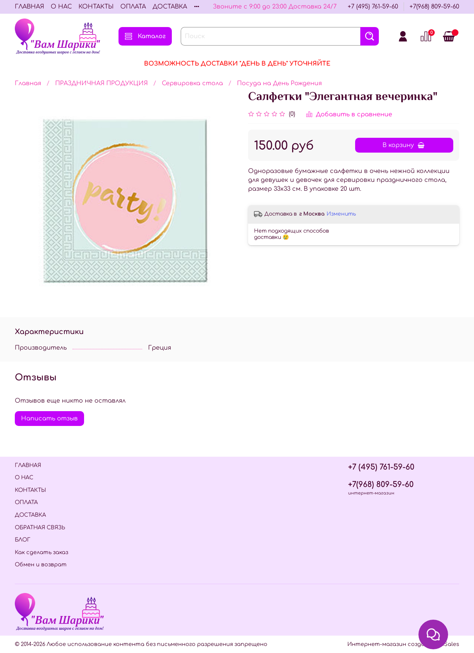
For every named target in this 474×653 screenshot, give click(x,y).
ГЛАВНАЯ (29, 6)
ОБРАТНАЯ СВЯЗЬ (40, 527)
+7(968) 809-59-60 (434, 6)
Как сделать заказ (41, 552)
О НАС (61, 6)
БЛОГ (22, 540)
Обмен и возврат (41, 564)
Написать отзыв (49, 418)
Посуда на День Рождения (279, 83)
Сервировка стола (192, 83)
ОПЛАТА (133, 6)
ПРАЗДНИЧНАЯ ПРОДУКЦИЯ (101, 83)
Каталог (145, 36)
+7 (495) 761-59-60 (373, 6)
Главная (28, 83)
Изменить (341, 214)
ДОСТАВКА (170, 6)
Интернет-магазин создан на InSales (403, 644)
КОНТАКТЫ (96, 6)
